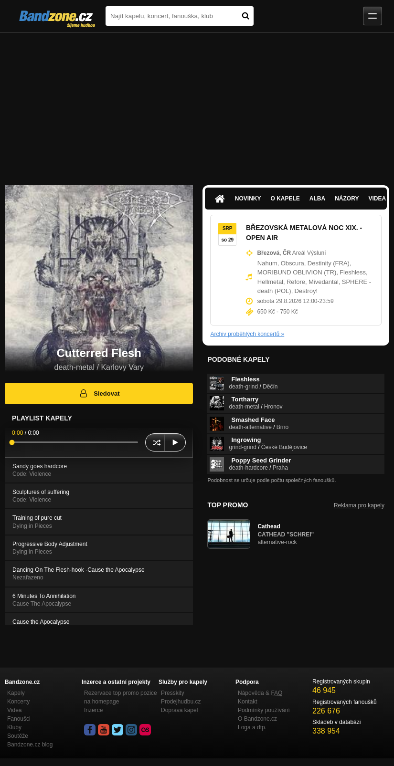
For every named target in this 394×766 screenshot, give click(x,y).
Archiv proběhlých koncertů (247, 334)
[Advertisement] (197, 104)
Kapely (16, 693)
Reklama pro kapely (359, 505)
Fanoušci (19, 718)
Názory (347, 198)
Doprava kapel (179, 710)
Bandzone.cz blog (30, 744)
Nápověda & (260, 693)
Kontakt (247, 701)
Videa (14, 710)
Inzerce (93, 710)
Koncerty (18, 701)
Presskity (172, 693)
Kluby (14, 727)
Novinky (248, 198)
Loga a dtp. (252, 727)
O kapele (285, 198)
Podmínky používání (264, 710)
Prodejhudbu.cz (181, 701)
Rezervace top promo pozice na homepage (120, 697)
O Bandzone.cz (257, 718)
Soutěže (17, 736)
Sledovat (99, 393)
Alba (317, 198)
